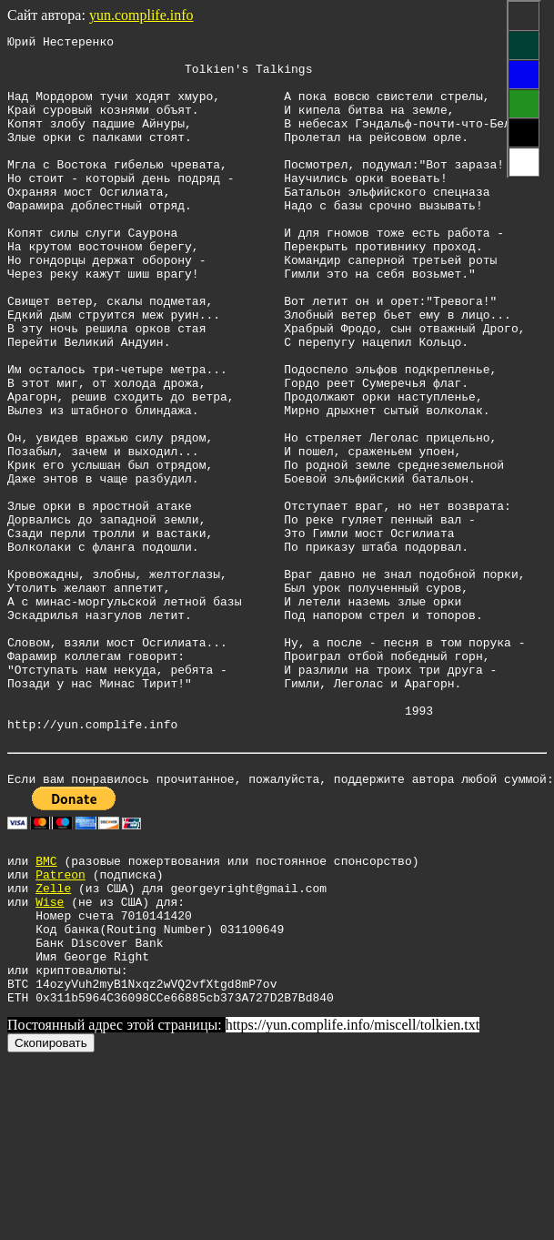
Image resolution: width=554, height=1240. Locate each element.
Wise (49, 1062)
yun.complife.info (141, 15)
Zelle (53, 1046)
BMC (45, 1013)
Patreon (60, 1029)
